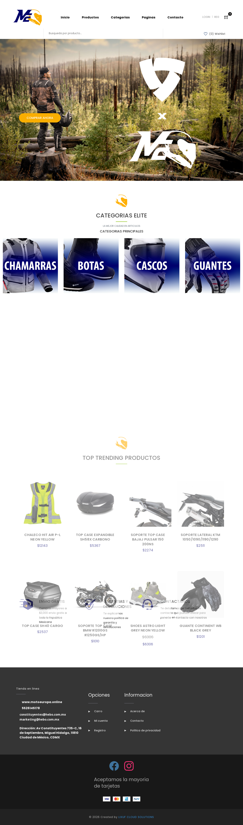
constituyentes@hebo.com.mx (43, 714)
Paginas (148, 17)
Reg (216, 17)
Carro (95, 711)
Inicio (65, 17)
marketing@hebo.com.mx (39, 719)
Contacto (175, 17)
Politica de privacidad (142, 730)
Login (206, 17)
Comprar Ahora (40, 118)
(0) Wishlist (215, 34)
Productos (90, 17)
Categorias (120, 17)
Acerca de (134, 711)
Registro (97, 730)
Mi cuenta (98, 721)
